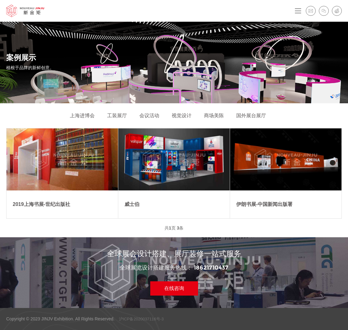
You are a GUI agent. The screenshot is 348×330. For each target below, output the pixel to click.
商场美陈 (214, 115)
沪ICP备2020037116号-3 (141, 319)
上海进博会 (82, 115)
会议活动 (149, 115)
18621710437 (211, 267)
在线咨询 (174, 288)
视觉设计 (182, 115)
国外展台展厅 (251, 115)
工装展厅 (117, 115)
